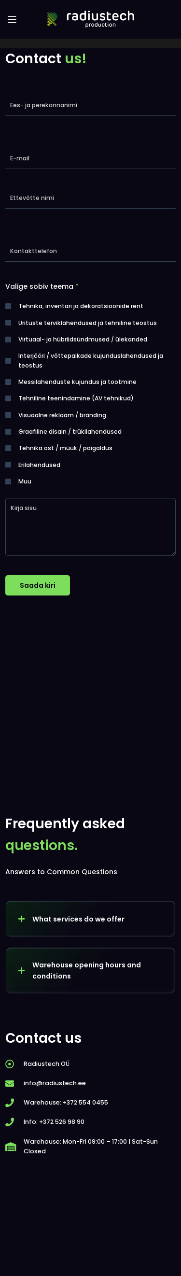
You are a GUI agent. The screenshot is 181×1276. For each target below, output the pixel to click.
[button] (90, 919)
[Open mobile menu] (12, 19)
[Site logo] (90, 19)
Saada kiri (38, 585)
